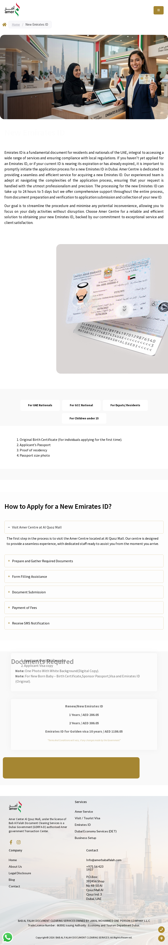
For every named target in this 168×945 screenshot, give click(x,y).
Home (16, 24)
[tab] (40, 405)
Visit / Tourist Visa (87, 818)
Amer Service (84, 811)
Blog (12, 879)
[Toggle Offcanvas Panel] (159, 10)
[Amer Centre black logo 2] (12, 9)
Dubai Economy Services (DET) (96, 831)
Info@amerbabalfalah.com (103, 860)
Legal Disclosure (20, 873)
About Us (15, 866)
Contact (14, 886)
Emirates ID (83, 824)
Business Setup (85, 838)
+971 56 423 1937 (94, 868)
